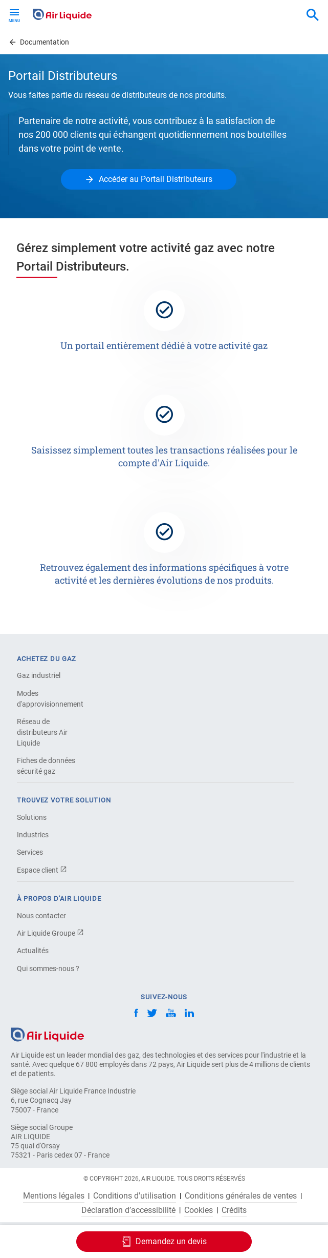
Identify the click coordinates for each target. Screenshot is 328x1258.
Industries (33, 835)
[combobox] (312, 15)
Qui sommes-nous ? (48, 968)
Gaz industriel (38, 675)
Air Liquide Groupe (50, 933)
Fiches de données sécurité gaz (46, 765)
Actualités (33, 950)
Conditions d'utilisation (134, 1196)
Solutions (32, 817)
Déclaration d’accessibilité (128, 1210)
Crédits (234, 1210)
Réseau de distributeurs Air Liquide (42, 732)
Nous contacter (41, 916)
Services (30, 852)
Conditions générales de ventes (241, 1196)
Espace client (42, 870)
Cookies (198, 1210)
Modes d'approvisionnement (50, 698)
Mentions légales (53, 1196)
